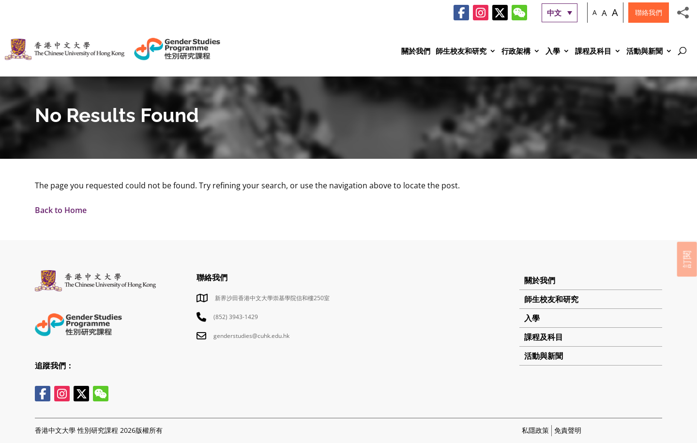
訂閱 (687, 259)
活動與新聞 (644, 51)
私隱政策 (535, 430)
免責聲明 (567, 430)
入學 (552, 51)
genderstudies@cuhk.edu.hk (251, 336)
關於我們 (415, 51)
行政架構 (515, 51)
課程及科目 (593, 51)
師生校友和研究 (461, 51)
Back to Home (61, 210)
